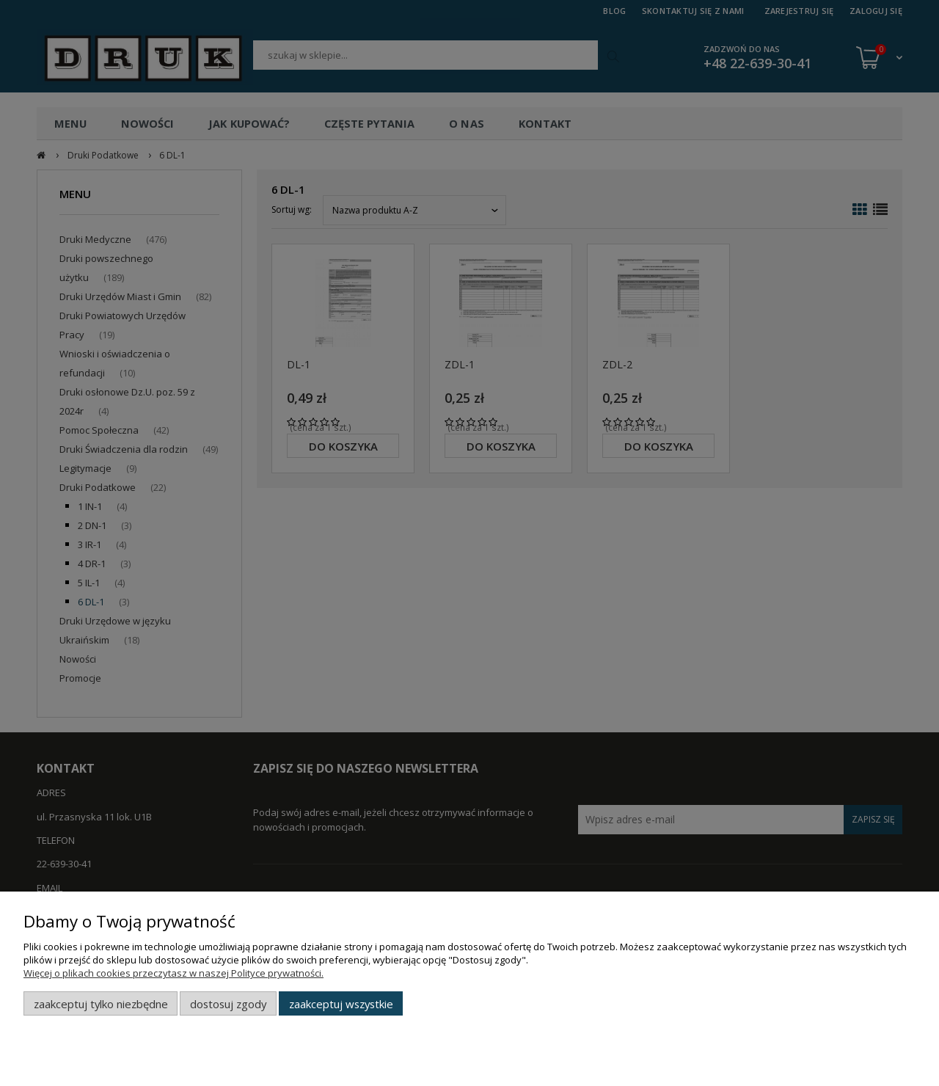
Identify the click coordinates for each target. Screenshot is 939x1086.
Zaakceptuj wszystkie (341, 1003)
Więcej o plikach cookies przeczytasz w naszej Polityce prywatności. (173, 973)
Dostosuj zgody (228, 1003)
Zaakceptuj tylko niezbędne (101, 1003)
